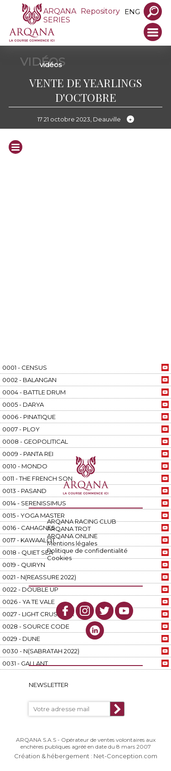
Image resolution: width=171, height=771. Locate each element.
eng (132, 11)
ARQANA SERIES (59, 15)
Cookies (59, 557)
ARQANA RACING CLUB (81, 521)
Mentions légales (72, 543)
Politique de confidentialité (87, 550)
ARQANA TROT (69, 528)
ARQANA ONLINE (72, 536)
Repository (100, 11)
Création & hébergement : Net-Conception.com (85, 756)
